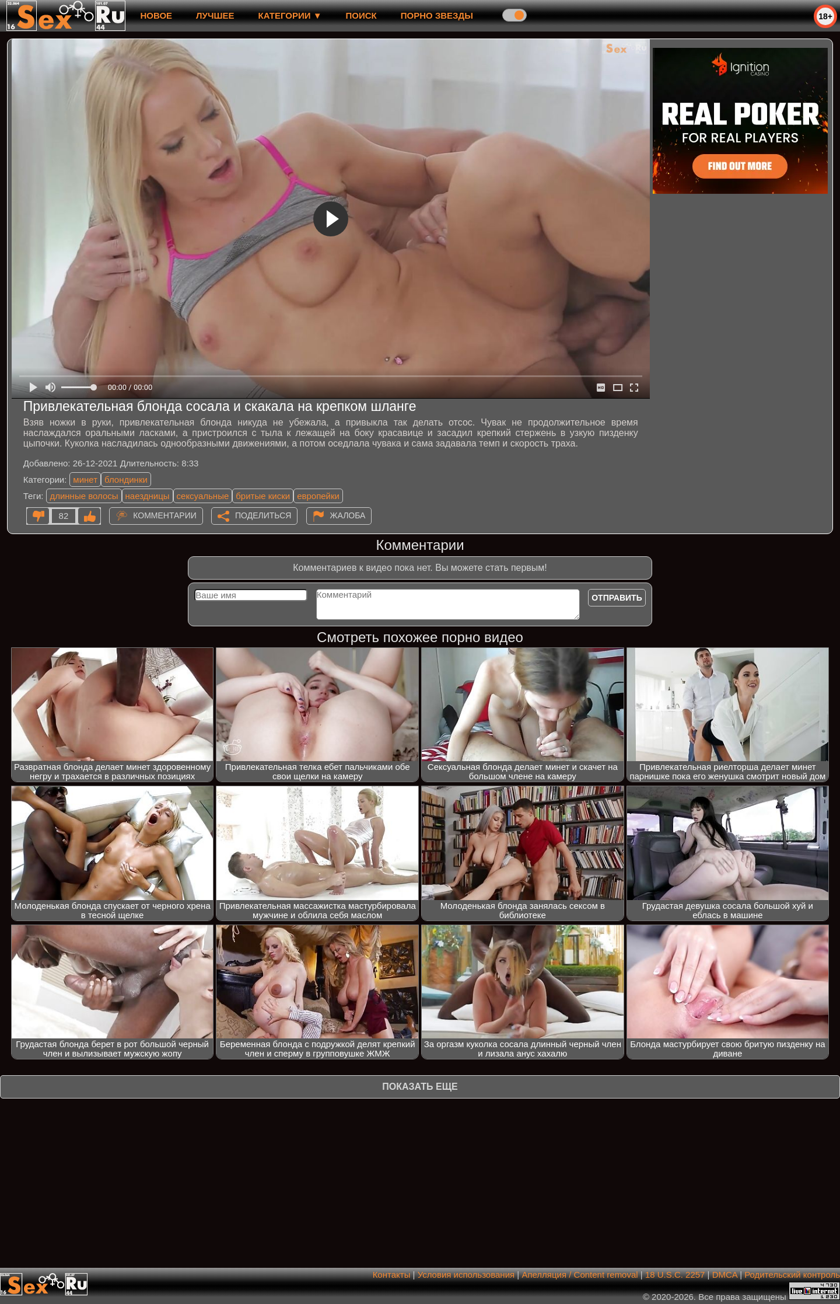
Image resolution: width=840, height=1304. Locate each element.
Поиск (361, 15)
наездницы (147, 496)
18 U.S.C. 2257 (675, 1274)
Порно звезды (437, 15)
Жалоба (348, 515)
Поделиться (263, 515)
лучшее (215, 15)
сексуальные (203, 496)
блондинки (126, 479)
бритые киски (263, 496)
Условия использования (466, 1274)
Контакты (392, 1274)
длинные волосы (84, 496)
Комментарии (165, 515)
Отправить (617, 597)
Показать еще (419, 1087)
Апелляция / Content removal (580, 1274)
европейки (318, 496)
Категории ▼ (290, 15)
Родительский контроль (792, 1274)
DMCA (724, 1274)
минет (85, 479)
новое (156, 15)
